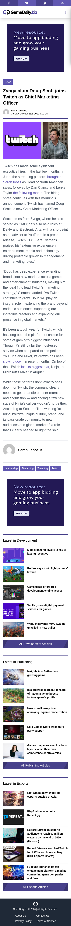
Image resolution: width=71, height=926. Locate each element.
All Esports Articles (35, 887)
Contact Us (42, 915)
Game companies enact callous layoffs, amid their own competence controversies (47, 749)
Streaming (28, 468)
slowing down (13, 361)
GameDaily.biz (20, 909)
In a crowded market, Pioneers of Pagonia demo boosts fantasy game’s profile (46, 693)
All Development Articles (35, 644)
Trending (42, 468)
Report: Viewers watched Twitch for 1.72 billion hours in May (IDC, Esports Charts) (47, 852)
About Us (20, 915)
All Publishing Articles (35, 765)
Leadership (11, 468)
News (8, 82)
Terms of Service (46, 921)
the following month (27, 193)
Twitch (55, 468)
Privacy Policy (23, 921)
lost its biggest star (35, 367)
